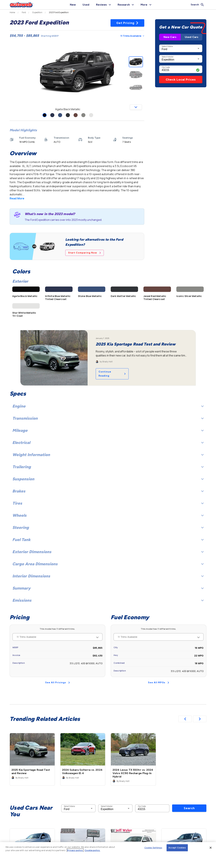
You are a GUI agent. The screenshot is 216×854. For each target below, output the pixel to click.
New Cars (170, 37)
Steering (108, 527)
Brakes (108, 491)
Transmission (108, 418)
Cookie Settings (153, 847)
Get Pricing (127, 23)
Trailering (108, 466)
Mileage (108, 430)
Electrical (108, 442)
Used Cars (191, 37)
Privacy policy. (75, 850)
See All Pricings (57, 682)
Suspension (108, 478)
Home (12, 12)
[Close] (210, 847)
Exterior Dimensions (108, 551)
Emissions (108, 600)
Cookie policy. (92, 850)
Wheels (108, 515)
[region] (108, 848)
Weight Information (108, 454)
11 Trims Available (132, 35)
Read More (17, 198)
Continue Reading (112, 373)
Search (189, 808)
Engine (108, 406)
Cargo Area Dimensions (108, 563)
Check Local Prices (181, 79)
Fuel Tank (108, 539)
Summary (108, 588)
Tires (108, 503)
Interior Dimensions (108, 576)
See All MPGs (158, 682)
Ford (24, 12)
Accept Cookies (177, 847)
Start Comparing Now (84, 252)
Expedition (37, 12)
